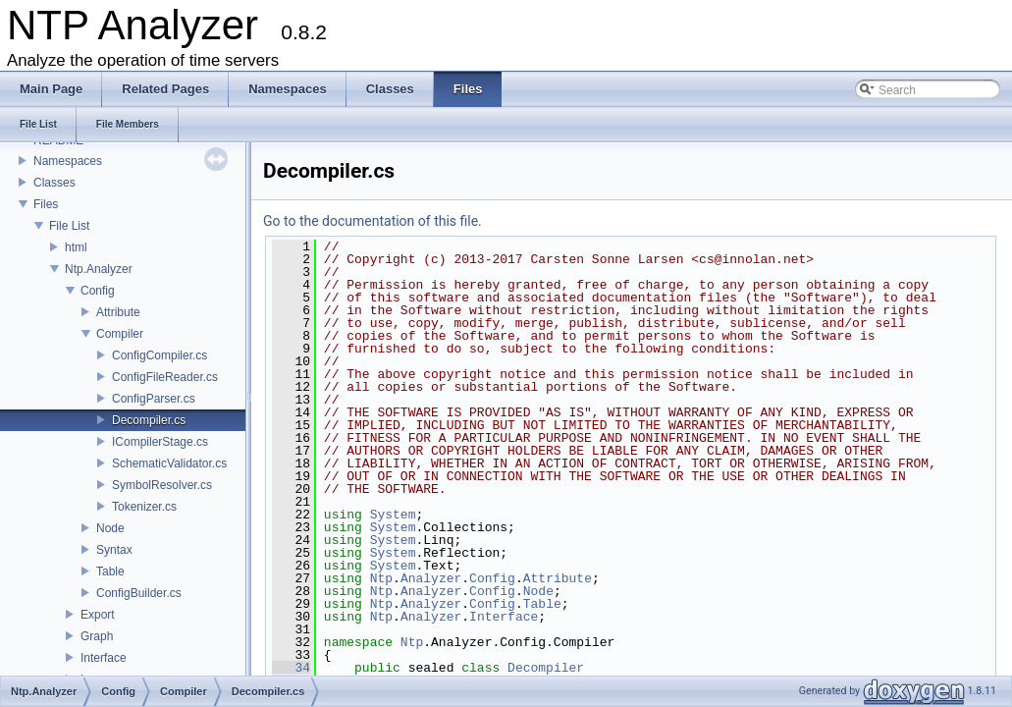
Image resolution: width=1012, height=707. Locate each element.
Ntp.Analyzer (99, 269)
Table (110, 571)
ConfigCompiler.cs (159, 355)
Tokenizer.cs (144, 507)
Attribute (118, 312)
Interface (103, 658)
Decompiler (545, 668)
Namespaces (67, 161)
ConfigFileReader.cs (165, 377)
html (76, 247)
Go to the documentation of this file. (372, 221)
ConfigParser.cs (153, 399)
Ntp (381, 578)
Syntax (114, 550)
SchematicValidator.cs (169, 463)
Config (97, 291)
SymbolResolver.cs (162, 485)
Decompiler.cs (149, 420)
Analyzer (430, 578)
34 (291, 668)
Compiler (119, 334)
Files (45, 204)
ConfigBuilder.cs (139, 593)
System (393, 514)
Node (110, 528)
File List (69, 226)
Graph (96, 636)
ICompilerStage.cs (160, 442)
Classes (54, 183)
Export (97, 615)
